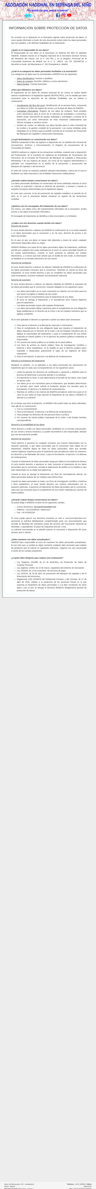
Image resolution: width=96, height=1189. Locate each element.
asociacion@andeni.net (45, 507)
